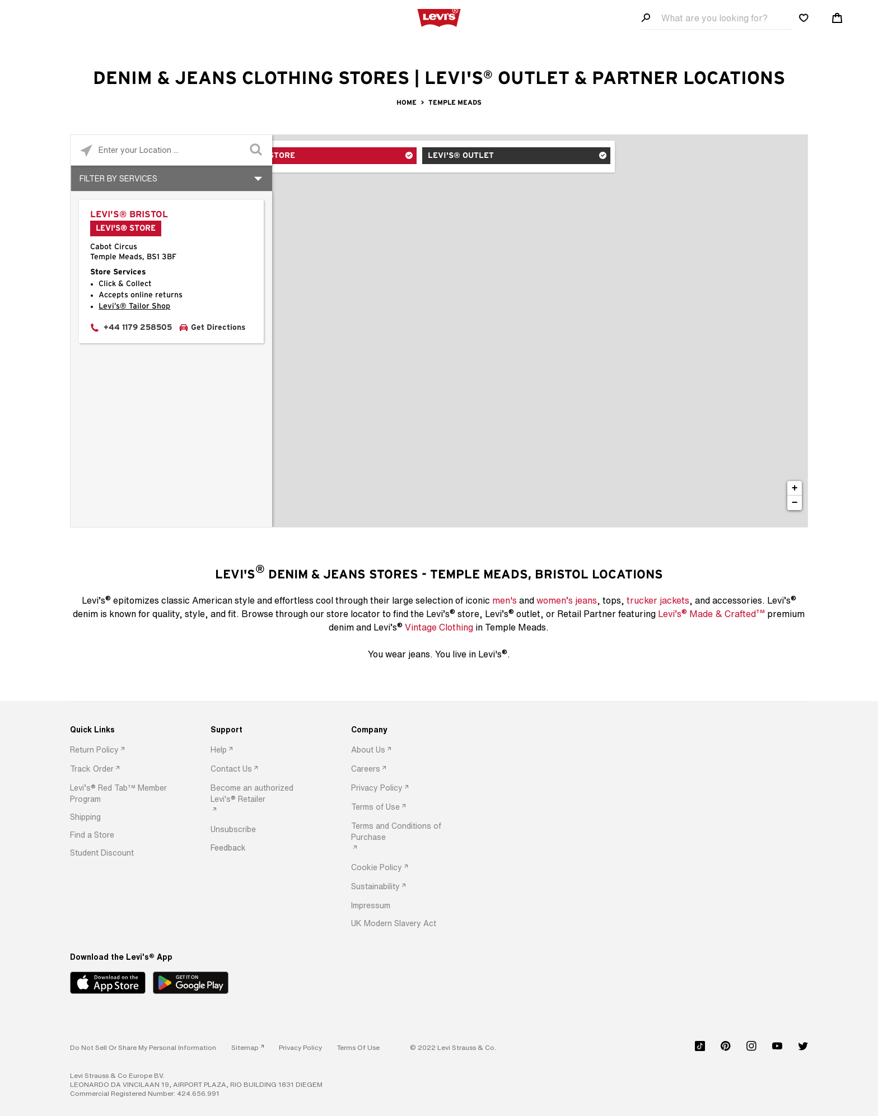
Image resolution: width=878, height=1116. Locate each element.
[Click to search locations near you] (86, 150)
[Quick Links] (122, 729)
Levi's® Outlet (454, 157)
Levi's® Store (319, 157)
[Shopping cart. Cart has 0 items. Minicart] (837, 18)
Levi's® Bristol (129, 214)
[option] (122, 750)
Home (406, 102)
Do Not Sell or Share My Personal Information (143, 1047)
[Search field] (716, 18)
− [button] (795, 503)
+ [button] (795, 488)
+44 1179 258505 (138, 327)
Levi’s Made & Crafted (711, 613)
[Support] (263, 729)
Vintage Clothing (439, 627)
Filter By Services (118, 178)
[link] (247, 1047)
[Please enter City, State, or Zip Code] (171, 150)
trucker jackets (658, 600)
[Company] (403, 729)
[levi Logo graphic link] (439, 17)
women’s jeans (566, 600)
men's (504, 600)
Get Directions (218, 327)
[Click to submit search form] (256, 150)
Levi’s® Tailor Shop (134, 306)
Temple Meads (455, 102)
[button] (122, 793)
